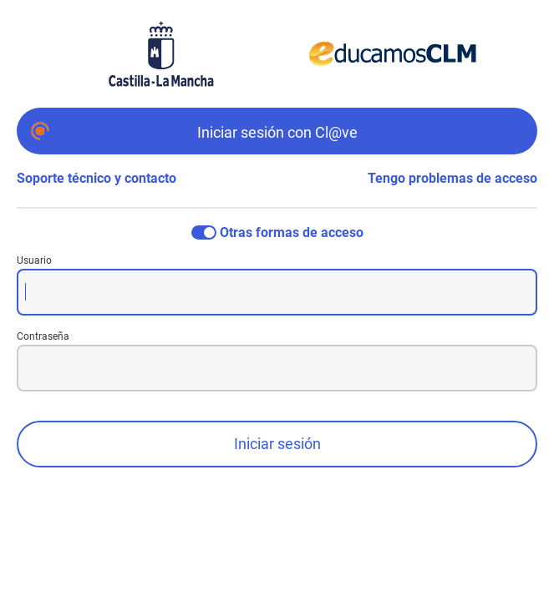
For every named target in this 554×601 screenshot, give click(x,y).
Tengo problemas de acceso (452, 178)
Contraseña (43, 336)
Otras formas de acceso (291, 232)
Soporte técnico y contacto (96, 178)
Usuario (34, 260)
